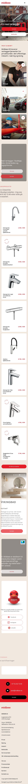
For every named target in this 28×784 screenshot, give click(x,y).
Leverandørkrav (5, 732)
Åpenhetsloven (5, 730)
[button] (25, 3)
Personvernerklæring (7, 727)
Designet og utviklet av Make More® (11, 782)
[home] (5, 3)
